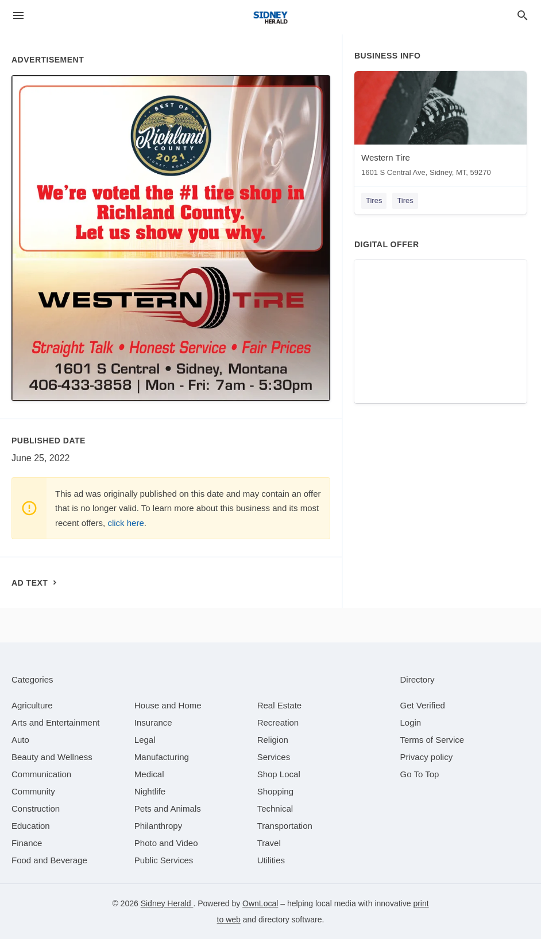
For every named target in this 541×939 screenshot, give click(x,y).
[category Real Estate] (279, 705)
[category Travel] (269, 843)
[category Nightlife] (149, 791)
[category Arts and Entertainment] (55, 722)
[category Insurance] (153, 722)
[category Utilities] (271, 860)
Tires (374, 200)
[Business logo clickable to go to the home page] (270, 17)
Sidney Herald (167, 903)
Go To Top (419, 774)
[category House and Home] (168, 705)
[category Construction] (35, 808)
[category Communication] (41, 774)
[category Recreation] (278, 722)
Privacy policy (426, 757)
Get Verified (422, 705)
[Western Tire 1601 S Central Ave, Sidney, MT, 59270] (440, 126)
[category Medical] (149, 774)
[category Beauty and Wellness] (51, 757)
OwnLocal (260, 903)
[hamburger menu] (18, 16)
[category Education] (30, 826)
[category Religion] (272, 740)
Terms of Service (432, 740)
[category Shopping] (275, 791)
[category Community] (33, 791)
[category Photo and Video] (166, 843)
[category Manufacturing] (161, 757)
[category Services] (274, 757)
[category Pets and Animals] (167, 808)
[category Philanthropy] (158, 826)
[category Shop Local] (278, 774)
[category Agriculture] (32, 705)
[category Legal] (145, 740)
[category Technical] (275, 808)
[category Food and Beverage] (49, 860)
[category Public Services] (164, 860)
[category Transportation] (284, 826)
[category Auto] (20, 740)
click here (125, 523)
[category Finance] (26, 843)
